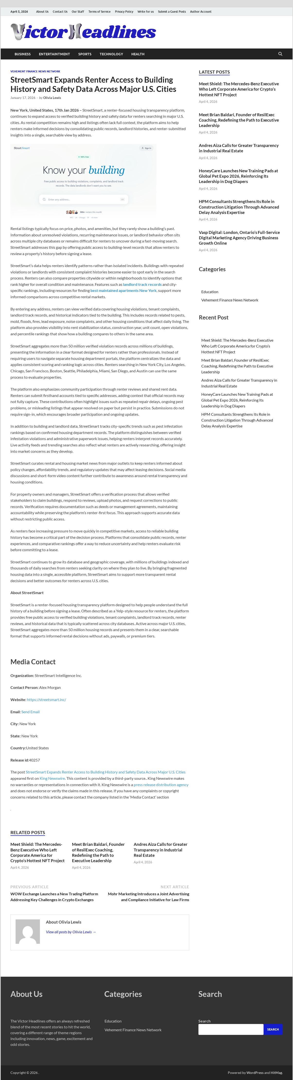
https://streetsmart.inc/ (46, 699)
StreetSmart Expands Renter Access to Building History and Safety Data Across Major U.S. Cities (106, 772)
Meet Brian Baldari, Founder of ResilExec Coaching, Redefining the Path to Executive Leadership (98, 852)
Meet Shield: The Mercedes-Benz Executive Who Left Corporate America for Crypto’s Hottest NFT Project (37, 852)
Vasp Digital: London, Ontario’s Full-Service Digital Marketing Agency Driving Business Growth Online (239, 238)
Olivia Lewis (52, 98)
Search (204, 1021)
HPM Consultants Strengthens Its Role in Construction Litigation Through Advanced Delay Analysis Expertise (239, 207)
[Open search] (280, 54)
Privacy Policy (124, 11)
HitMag (276, 1072)
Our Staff (78, 11)
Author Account (201, 11)
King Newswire (52, 778)
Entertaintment (54, 54)
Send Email (30, 711)
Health (137, 54)
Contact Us (60, 11)
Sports (84, 54)
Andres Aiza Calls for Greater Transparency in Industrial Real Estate (160, 850)
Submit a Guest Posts (172, 11)
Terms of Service (100, 11)
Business (23, 54)
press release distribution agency (161, 784)
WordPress (255, 1072)
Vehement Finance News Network (35, 71)
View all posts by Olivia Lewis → (71, 931)
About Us (42, 11)
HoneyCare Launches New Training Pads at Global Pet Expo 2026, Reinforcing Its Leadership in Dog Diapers (238, 176)
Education (209, 291)
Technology (111, 54)
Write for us (146, 11)
